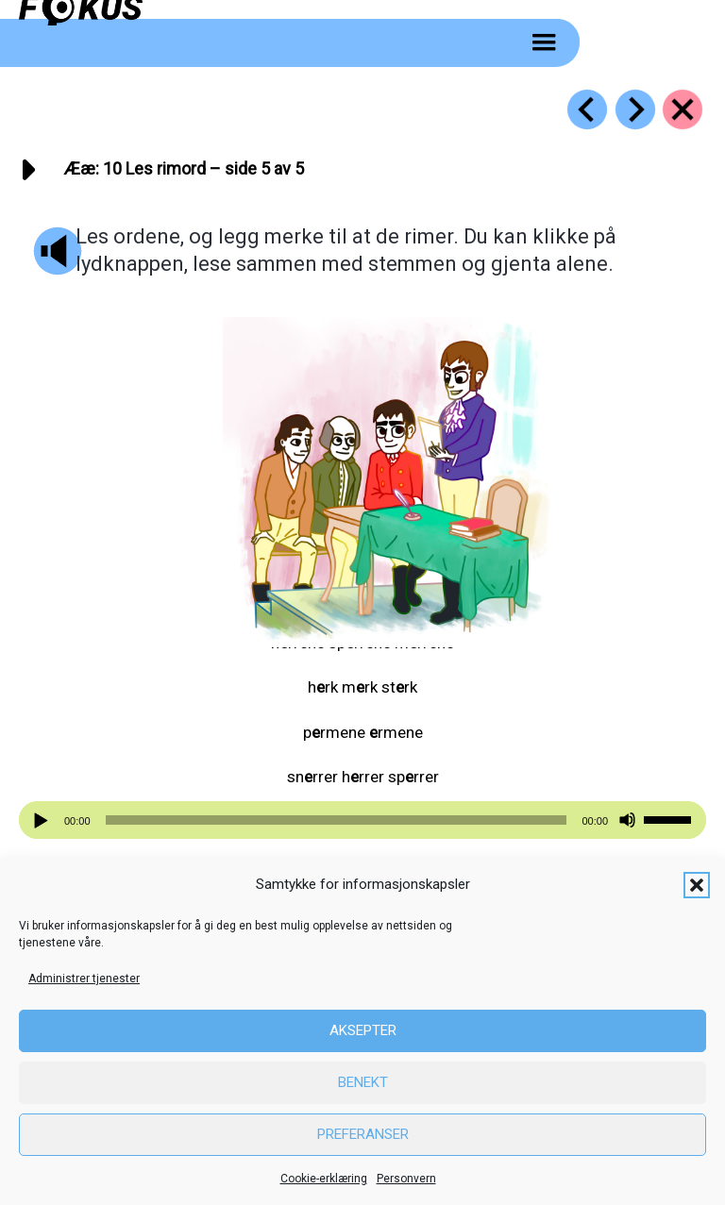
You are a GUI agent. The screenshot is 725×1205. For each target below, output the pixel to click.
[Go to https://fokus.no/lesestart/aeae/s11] (635, 109)
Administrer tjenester (84, 978)
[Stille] (627, 820)
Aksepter (362, 1030)
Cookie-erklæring (323, 1178)
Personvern (406, 1178)
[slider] (336, 820)
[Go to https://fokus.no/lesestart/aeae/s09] (587, 109)
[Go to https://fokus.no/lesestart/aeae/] (682, 109)
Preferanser (363, 1134)
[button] (696, 885)
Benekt (363, 1082)
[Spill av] (43, 820)
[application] (362, 820)
